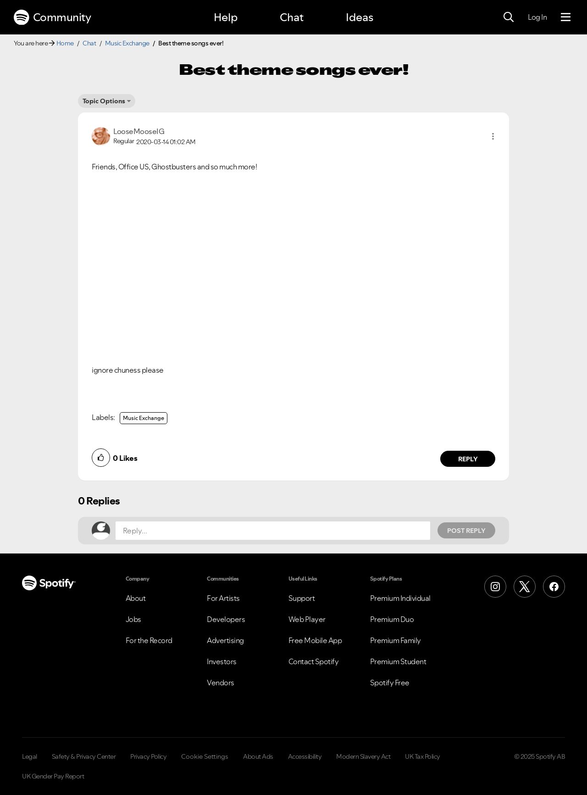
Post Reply (466, 530)
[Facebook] (554, 587)
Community (52, 17)
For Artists (223, 598)
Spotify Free (390, 682)
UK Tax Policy (422, 756)
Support (301, 598)
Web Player (307, 619)
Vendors (220, 682)
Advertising (225, 640)
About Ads (258, 756)
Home (65, 43)
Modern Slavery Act (363, 756)
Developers (226, 619)
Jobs (133, 619)
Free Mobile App (315, 640)
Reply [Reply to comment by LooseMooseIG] (468, 459)
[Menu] (565, 17)
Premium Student (398, 661)
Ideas (359, 17)
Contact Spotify (313, 661)
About (136, 598)
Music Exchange (127, 43)
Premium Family (395, 640)
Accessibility (305, 756)
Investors (222, 661)
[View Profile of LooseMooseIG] (138, 131)
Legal (29, 756)
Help (226, 17)
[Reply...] (273, 530)
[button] (493, 136)
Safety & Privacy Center (84, 756)
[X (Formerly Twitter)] (525, 587)
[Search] (508, 17)
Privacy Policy (148, 756)
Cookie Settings (204, 756)
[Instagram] (495, 587)
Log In (537, 17)
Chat (292, 17)
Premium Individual (400, 598)
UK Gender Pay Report (53, 776)
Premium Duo (392, 619)
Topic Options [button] (104, 101)
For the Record (149, 640)
